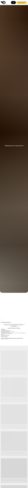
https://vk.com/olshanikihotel (4, 339)
